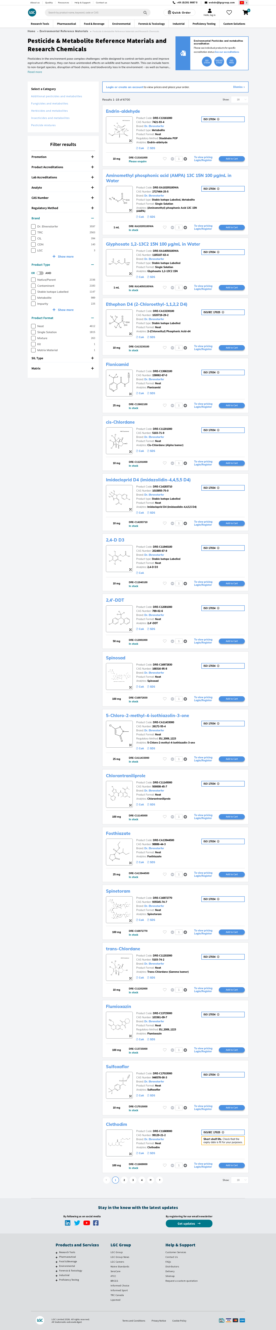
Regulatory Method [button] (63, 208)
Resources (63, 2)
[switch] (41, 273)
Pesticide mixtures (43, 125)
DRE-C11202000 (162, 955)
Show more (65, 256)
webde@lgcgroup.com (222, 2)
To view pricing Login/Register (203, 159)
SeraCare (116, 1271)
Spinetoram (118, 891)
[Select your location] (243, 2)
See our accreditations (227, 51)
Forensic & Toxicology (70, 1270)
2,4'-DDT (115, 600)
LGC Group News (120, 1257)
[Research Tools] (57, 1252)
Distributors (172, 1266)
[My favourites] (229, 12)
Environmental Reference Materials (64, 31)
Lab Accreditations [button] (63, 177)
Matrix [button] (63, 368)
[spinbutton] (179, 158)
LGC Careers (117, 1261)
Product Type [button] (63, 265)
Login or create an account (124, 87)
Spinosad (115, 657)
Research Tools (67, 1252)
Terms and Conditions (133, 1320)
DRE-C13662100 (162, 371)
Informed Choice (120, 1285)
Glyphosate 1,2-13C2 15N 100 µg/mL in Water (153, 244)
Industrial (64, 1275)
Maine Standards (120, 1266)
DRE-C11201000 (162, 429)
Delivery (169, 1271)
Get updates (187, 1223)
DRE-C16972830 (162, 664)
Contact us (101, 2)
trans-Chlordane (123, 948)
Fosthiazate (118, 833)
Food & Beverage (68, 1261)
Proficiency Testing (69, 1279)
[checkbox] (33, 226)
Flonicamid (117, 364)
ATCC (113, 1276)
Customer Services (175, 1252)
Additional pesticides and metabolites (56, 96)
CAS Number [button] (63, 198)
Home (31, 31)
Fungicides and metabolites (49, 103)
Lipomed (116, 1299)
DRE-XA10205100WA (166, 187)
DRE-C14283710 (162, 486)
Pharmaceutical (67, 1256)
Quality (49, 2)
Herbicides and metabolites (49, 111)
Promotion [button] (63, 157)
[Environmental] (57, 1266)
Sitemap (170, 1276)
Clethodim (116, 1124)
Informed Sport (119, 1290)
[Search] (145, 12)
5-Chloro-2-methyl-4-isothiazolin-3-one (147, 715)
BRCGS (114, 1280)
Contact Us (171, 1257)
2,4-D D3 (115, 540)
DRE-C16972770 (162, 897)
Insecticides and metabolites (50, 118)
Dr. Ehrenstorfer (154, 126)
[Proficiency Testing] (57, 1280)
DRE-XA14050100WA (166, 250)
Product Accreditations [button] (63, 167)
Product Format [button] (63, 318)
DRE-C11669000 (162, 1131)
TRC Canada (117, 1295)
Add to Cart (232, 158)
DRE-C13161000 (162, 118)
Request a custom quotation (181, 1280)
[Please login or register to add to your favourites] (165, 159)
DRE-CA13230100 (163, 311)
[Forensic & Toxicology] (57, 1271)
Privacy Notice (159, 1320)
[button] (185, 159)
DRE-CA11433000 (163, 722)
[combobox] (97, 12)
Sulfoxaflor (117, 1066)
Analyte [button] (63, 187)
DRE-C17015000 (162, 1073)
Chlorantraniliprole (125, 775)
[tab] (63, 157)
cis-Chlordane (120, 422)
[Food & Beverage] (57, 1261)
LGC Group (117, 1252)
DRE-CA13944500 (163, 840)
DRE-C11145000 (162, 782)
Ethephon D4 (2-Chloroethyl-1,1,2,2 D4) (146, 304)
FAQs (168, 1261)
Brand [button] (63, 218)
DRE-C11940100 (162, 546)
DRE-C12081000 (162, 607)
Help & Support (82, 2)
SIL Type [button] (63, 358)
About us (35, 2)
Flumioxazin (118, 1006)
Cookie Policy (179, 1320)
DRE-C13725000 (162, 1013)
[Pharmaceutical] (57, 1257)
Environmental (67, 1266)
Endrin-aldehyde (123, 111)
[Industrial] (57, 1275)
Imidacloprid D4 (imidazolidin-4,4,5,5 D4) (148, 479)
